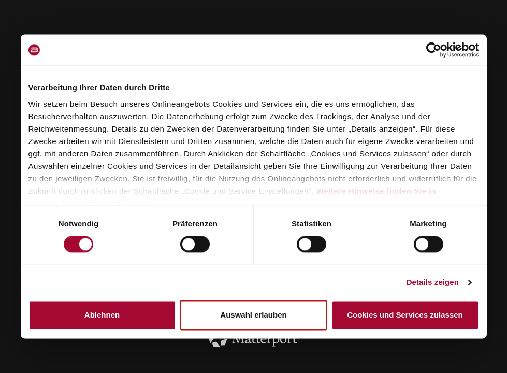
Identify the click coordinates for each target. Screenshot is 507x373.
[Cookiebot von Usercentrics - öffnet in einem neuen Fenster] (433, 50)
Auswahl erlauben (253, 315)
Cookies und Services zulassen (404, 315)
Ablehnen (102, 315)
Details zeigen (433, 282)
